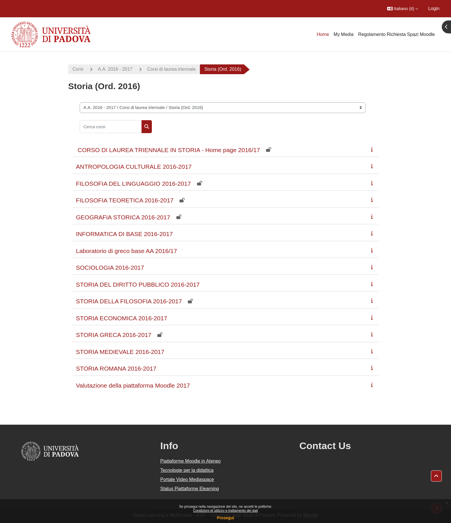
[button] (402, 8)
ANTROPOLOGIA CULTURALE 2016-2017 (134, 166)
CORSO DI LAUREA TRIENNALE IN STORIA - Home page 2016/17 (168, 150)
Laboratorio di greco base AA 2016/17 (126, 251)
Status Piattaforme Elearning (189, 488)
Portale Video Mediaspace (187, 479)
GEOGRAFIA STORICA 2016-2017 (123, 217)
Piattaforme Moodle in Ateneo (190, 461)
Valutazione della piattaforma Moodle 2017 (133, 385)
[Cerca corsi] (111, 126)
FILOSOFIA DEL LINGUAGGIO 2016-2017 (133, 183)
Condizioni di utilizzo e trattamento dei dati (225, 511)
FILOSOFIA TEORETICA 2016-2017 (124, 200)
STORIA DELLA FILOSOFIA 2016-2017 (129, 301)
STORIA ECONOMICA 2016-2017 (121, 318)
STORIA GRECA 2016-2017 (113, 335)
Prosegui (225, 518)
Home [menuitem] (323, 34)
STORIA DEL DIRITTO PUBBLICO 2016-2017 (138, 284)
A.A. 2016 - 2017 (115, 69)
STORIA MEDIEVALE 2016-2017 (120, 351)
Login (433, 8)
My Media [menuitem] (343, 34)
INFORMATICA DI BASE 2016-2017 (124, 234)
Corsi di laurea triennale (171, 69)
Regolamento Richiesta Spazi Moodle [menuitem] (396, 34)
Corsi (77, 69)
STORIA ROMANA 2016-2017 (116, 368)
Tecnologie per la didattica (186, 470)
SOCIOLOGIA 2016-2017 (110, 267)
